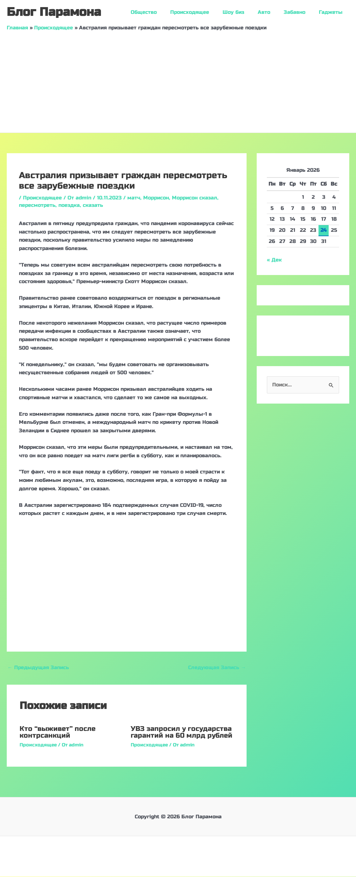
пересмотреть (37, 205)
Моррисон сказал (194, 198)
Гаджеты (332, 12)
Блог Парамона (54, 12)
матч (133, 198)
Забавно (299, 12)
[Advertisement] (178, 82)
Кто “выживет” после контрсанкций (58, 732)
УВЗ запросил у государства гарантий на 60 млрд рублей (181, 732)
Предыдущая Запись (38, 667)
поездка (69, 205)
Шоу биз (245, 12)
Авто (272, 12)
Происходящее (204, 12)
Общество (162, 12)
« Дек (274, 260)
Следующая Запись (217, 667)
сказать (93, 205)
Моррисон (156, 198)
